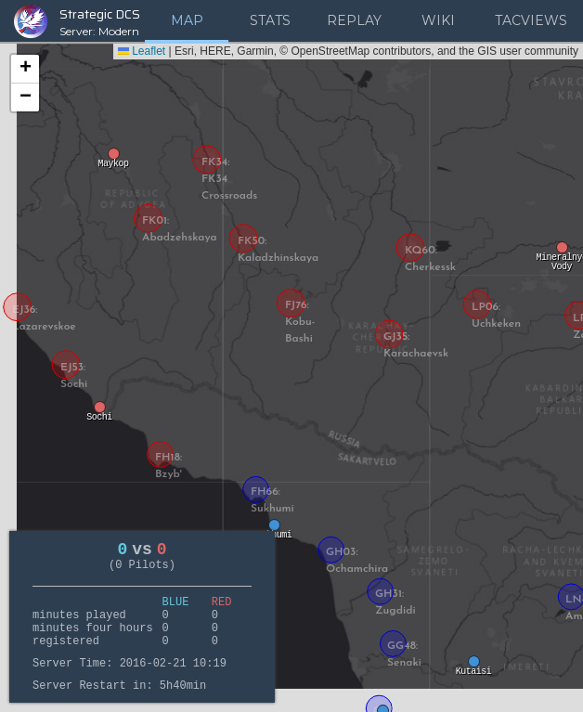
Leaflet (141, 51)
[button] (113, 159)
